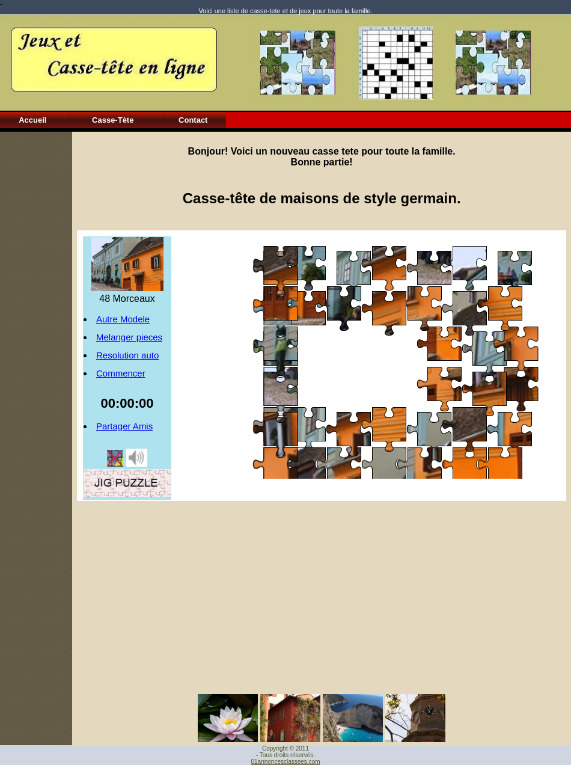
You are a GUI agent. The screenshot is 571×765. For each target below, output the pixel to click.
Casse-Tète (112, 119)
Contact (193, 119)
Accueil (32, 119)
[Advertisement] (36, 312)
